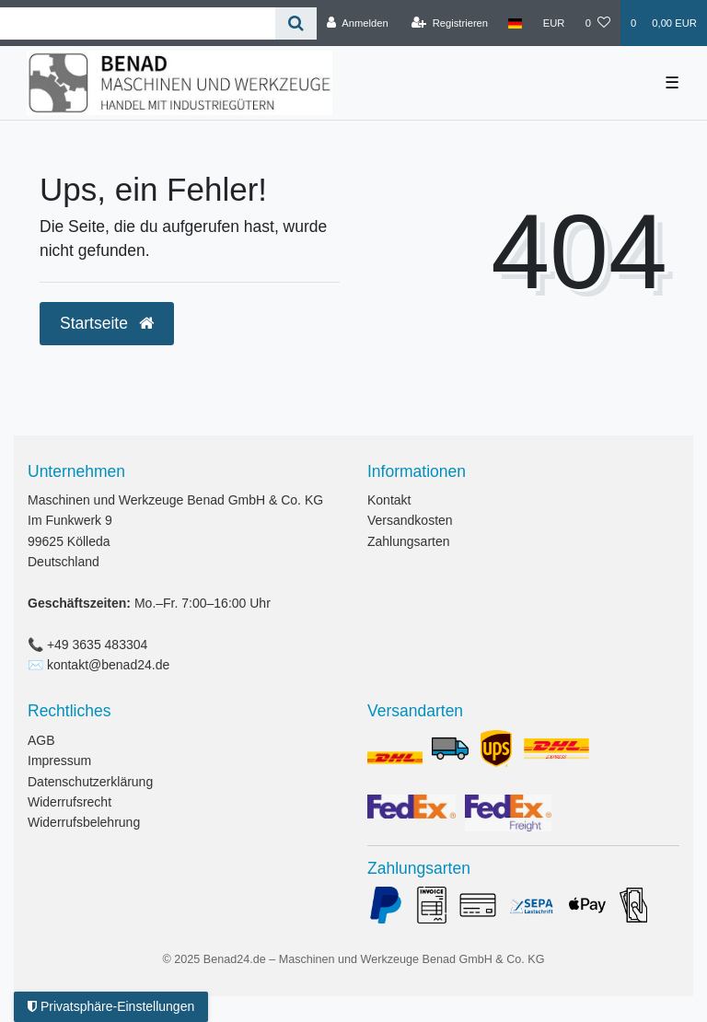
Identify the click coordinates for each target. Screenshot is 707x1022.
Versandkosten (410, 520)
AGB (41, 740)
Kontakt (389, 500)
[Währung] (554, 23)
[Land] (515, 23)
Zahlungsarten (408, 541)
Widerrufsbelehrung (84, 822)
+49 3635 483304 (97, 644)
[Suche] (296, 23)
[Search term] (137, 23)
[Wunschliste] (597, 23)
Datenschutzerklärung (90, 781)
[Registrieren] (449, 23)
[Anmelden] (358, 23)
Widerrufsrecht (69, 802)
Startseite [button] (107, 323)
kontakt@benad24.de (108, 664)
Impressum (59, 760)
